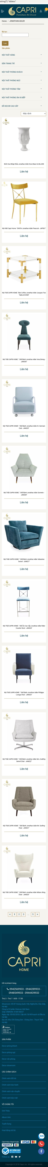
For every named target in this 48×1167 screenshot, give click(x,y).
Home (4, 21)
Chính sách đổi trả (9, 1078)
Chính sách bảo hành (10, 1085)
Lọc (5, 43)
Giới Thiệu (6, 1111)
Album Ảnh (6, 1117)
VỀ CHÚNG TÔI (8, 1104)
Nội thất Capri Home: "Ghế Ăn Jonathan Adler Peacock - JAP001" (24, 228)
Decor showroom (8, 1065)
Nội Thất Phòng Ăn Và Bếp (13, 98)
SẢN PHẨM (6, 1039)
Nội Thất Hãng (8, 55)
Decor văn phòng (8, 1059)
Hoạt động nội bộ (9, 1130)
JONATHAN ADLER (17, 21)
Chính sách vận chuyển (11, 1091)
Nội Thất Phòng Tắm (11, 89)
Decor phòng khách (9, 1046)
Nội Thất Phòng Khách (12, 72)
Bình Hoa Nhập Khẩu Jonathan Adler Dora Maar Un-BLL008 (24, 164)
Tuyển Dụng (6, 1124)
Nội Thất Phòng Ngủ (11, 81)
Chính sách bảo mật (10, 1098)
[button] (41, 54)
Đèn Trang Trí (8, 63)
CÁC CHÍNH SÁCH (9, 1072)
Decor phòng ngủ (8, 1052)
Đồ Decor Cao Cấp (10, 106)
